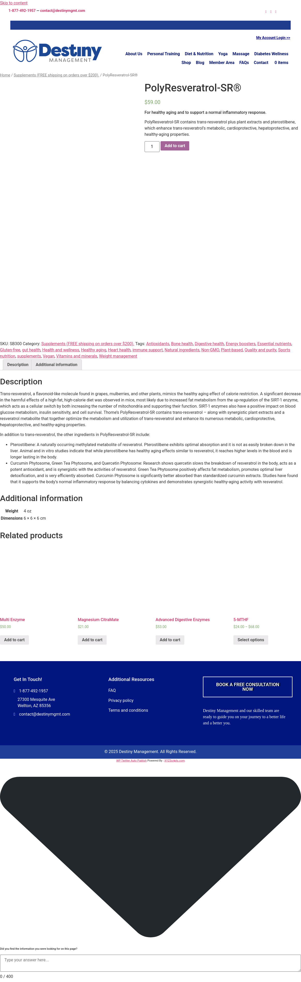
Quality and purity (260, 349)
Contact (261, 62)
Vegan (48, 356)
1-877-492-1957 (22, 11)
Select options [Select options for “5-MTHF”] (250, 639)
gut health (31, 349)
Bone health (182, 343)
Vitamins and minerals (76, 356)
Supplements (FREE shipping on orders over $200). (56, 75)
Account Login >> (276, 38)
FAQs (244, 62)
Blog (200, 62)
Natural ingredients (182, 349)
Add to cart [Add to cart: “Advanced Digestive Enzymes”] (170, 639)
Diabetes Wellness (271, 53)
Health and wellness (60, 349)
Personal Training (163, 53)
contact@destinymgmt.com (62, 11)
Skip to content (14, 3)
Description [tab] (17, 364)
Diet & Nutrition (199, 53)
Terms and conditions (128, 710)
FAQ (112, 690)
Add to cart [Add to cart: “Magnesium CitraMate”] (92, 639)
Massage (241, 53)
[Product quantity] (152, 146)
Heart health (119, 349)
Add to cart (175, 145)
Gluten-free (10, 349)
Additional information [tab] (56, 364)
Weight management (118, 356)
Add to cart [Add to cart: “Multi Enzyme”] (14, 639)
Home (5, 75)
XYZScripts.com (174, 760)
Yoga (223, 53)
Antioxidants (157, 343)
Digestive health (209, 343)
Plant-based (232, 349)
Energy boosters (241, 343)
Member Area (221, 62)
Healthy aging (93, 349)
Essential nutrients (274, 343)
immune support (147, 349)
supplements (29, 356)
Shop (186, 62)
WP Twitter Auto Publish (131, 760)
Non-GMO (210, 349)
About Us (133, 53)
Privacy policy (121, 700)
